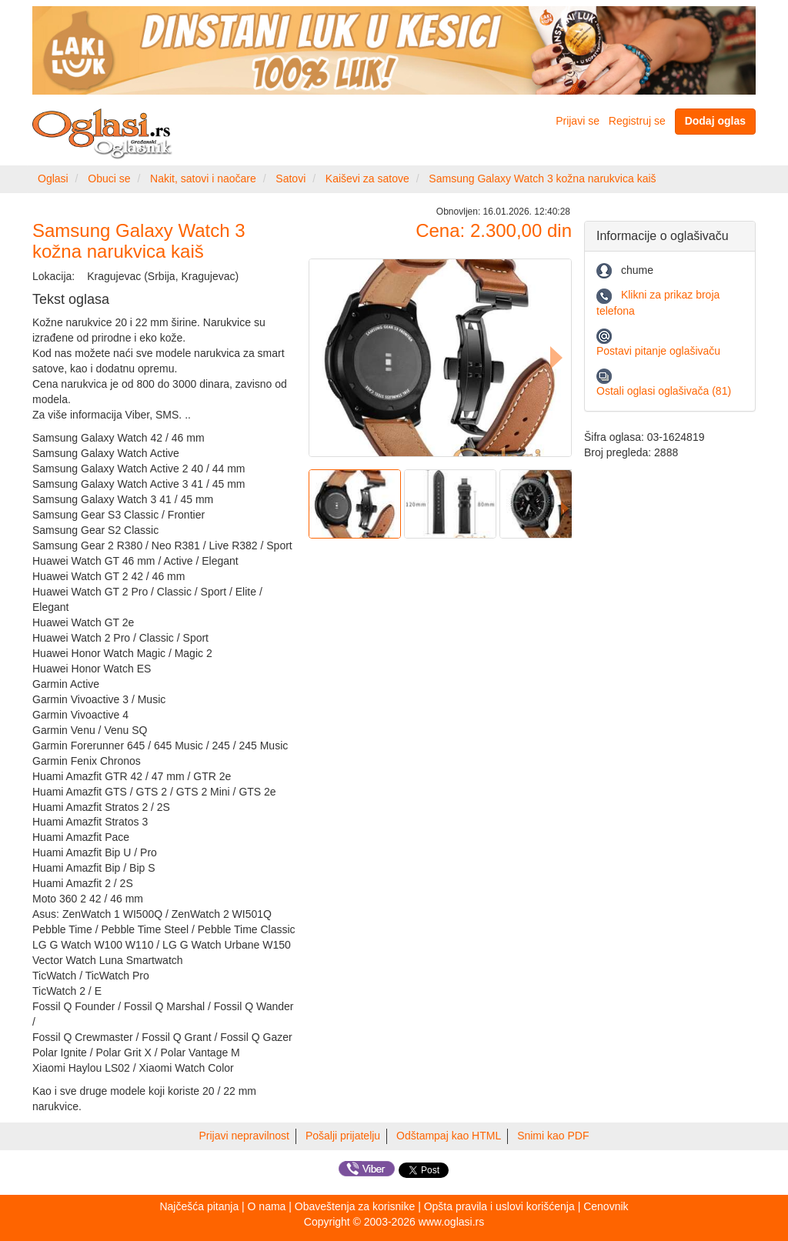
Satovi (290, 178)
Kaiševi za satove (367, 178)
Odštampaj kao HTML (448, 1135)
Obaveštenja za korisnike (355, 1206)
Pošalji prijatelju (343, 1135)
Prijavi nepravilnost (244, 1135)
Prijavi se (577, 121)
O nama (267, 1206)
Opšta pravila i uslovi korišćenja (499, 1206)
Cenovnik (605, 1206)
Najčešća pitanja (199, 1206)
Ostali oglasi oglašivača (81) (663, 391)
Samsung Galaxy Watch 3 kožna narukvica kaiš (542, 178)
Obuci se (109, 178)
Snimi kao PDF (553, 1135)
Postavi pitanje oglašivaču (658, 351)
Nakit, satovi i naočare (203, 178)
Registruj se (637, 121)
